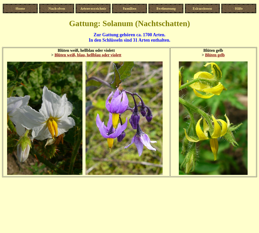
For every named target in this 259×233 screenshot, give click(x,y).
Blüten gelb (215, 55)
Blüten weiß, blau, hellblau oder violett (87, 55)
